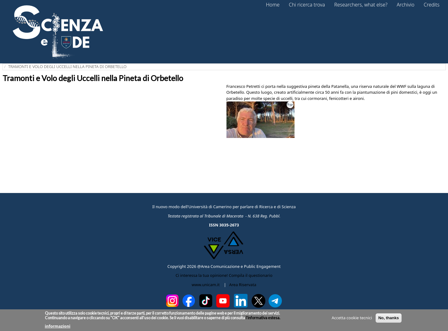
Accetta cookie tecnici (352, 317)
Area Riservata (242, 284)
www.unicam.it (206, 284)
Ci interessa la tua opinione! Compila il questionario (223, 275)
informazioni (58, 326)
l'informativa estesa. (262, 318)
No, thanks (388, 318)
